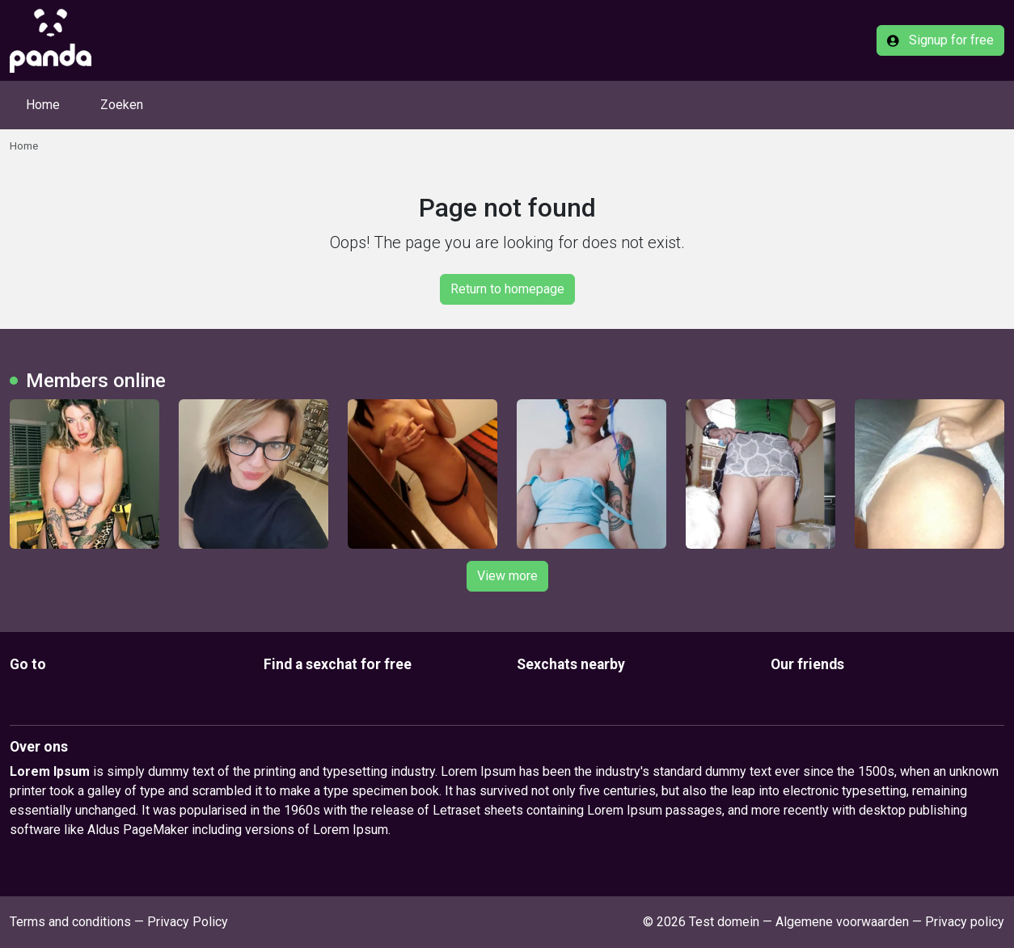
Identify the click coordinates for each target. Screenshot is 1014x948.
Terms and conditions (70, 921)
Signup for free (940, 40)
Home (43, 104)
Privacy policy (964, 921)
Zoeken (121, 104)
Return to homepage (507, 289)
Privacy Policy (187, 921)
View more (507, 576)
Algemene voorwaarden (842, 921)
